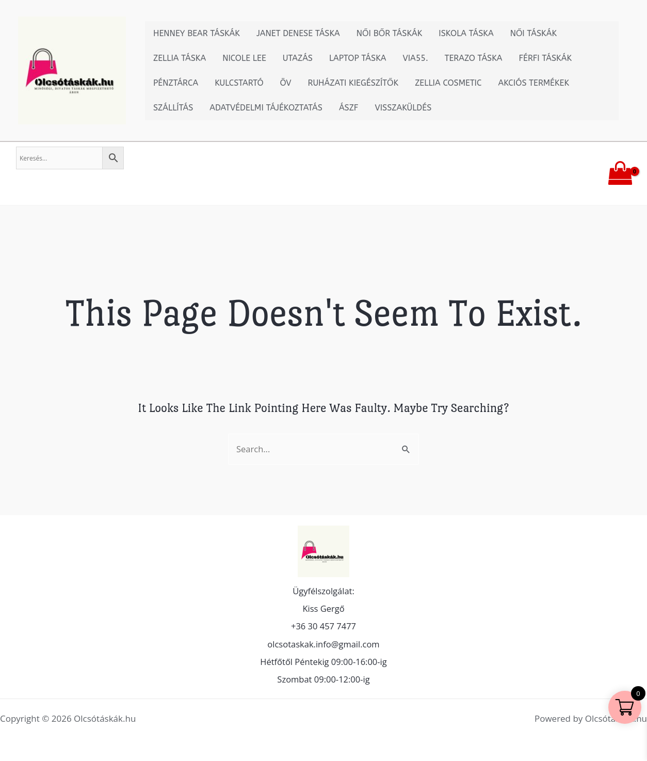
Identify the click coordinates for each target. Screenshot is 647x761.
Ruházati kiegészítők (353, 83)
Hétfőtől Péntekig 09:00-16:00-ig (323, 661)
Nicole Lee (244, 58)
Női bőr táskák (390, 33)
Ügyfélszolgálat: (323, 588)
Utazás (298, 58)
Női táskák (533, 33)
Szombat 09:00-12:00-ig (323, 679)
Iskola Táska (466, 33)
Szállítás (173, 108)
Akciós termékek (534, 83)
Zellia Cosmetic (448, 83)
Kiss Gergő (323, 606)
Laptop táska (357, 58)
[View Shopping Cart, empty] (620, 173)
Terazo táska (474, 58)
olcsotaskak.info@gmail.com (323, 642)
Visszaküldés (403, 108)
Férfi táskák (545, 58)
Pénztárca (175, 83)
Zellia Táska (179, 58)
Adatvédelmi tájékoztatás (265, 108)
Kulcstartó (239, 83)
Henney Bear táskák (196, 33)
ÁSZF (349, 108)
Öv (286, 83)
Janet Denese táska (298, 33)
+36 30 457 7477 (323, 624)
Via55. (415, 58)
